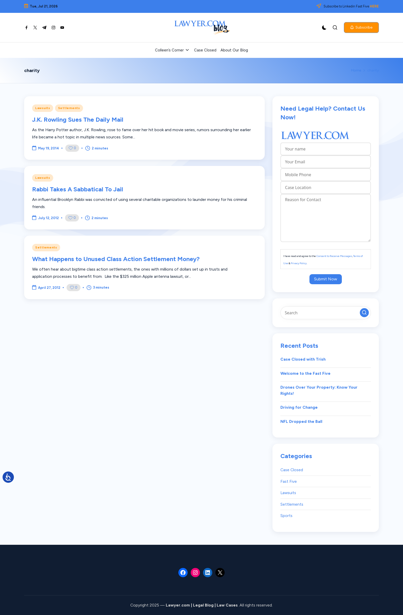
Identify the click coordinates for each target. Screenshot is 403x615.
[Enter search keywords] (325, 312)
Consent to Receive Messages (334, 256)
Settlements (69, 108)
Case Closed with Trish (303, 359)
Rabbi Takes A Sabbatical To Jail (77, 189)
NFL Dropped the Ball (301, 421)
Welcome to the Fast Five (305, 373)
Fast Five (288, 481)
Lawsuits (42, 108)
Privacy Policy (299, 263)
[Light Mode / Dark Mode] (324, 27)
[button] (361, 27)
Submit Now (325, 279)
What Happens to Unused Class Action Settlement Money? (116, 259)
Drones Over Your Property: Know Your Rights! (319, 390)
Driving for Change (299, 407)
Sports (286, 515)
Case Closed (291, 469)
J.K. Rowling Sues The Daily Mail (77, 119)
